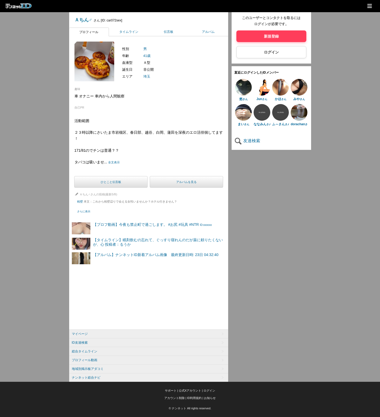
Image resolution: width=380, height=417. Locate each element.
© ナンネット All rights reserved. (190, 408)
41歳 (147, 56)
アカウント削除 (174, 398)
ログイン (271, 52)
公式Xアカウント (190, 390)
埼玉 (146, 76)
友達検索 (247, 140)
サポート (170, 390)
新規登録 (271, 36)
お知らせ (210, 398)
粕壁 (127, 201)
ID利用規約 (194, 398)
